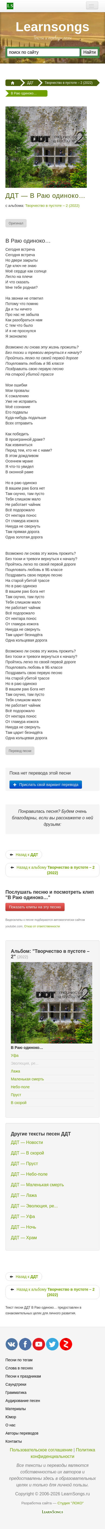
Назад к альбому (52, 870)
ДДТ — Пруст (24, 1163)
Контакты (13, 1441)
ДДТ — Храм (24, 1237)
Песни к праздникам (23, 1376)
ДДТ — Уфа (23, 1216)
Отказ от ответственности (42, 926)
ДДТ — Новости (27, 1142)
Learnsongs (52, 27)
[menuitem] (16, 223)
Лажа (15, 1071)
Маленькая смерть (27, 1079)
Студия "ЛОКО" (71, 1503)
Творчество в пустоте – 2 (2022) (52, 206)
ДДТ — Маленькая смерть (37, 1184)
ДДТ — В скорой (27, 1153)
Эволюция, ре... (25, 1063)
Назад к (23, 854)
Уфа (14, 1055)
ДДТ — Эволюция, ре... (34, 1206)
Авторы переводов (21, 1433)
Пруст (16, 1095)
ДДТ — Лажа (24, 1195)
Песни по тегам (19, 1360)
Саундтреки (15, 1384)
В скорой (19, 1102)
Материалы (15, 1409)
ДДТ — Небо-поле (29, 1174)
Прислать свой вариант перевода (45, 784)
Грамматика (16, 1392)
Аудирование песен (22, 1400)
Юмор (10, 1417)
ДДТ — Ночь (23, 1227)
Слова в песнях (19, 1368)
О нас (10, 1425)
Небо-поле (20, 1087)
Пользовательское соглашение (41, 1450)
